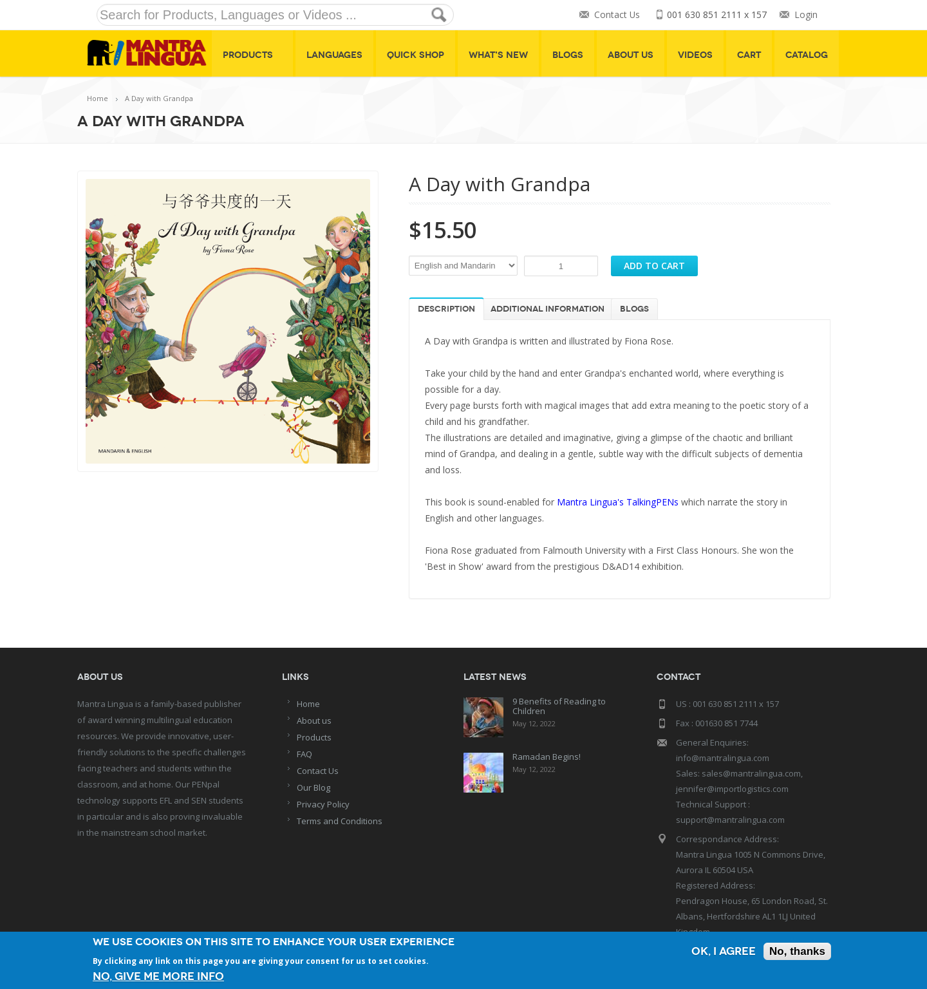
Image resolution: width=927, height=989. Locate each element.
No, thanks (797, 951)
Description (446, 309)
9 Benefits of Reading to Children (559, 706)
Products (252, 55)
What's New (498, 55)
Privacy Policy (323, 804)
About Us (630, 55)
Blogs (567, 55)
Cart (749, 55)
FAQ (304, 754)
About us (314, 720)
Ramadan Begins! (546, 756)
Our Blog (313, 787)
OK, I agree (723, 951)
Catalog (806, 55)
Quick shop (415, 55)
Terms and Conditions (339, 821)
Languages (334, 55)
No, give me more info (158, 976)
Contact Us (617, 15)
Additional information (547, 309)
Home (97, 98)
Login (806, 15)
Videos (695, 55)
